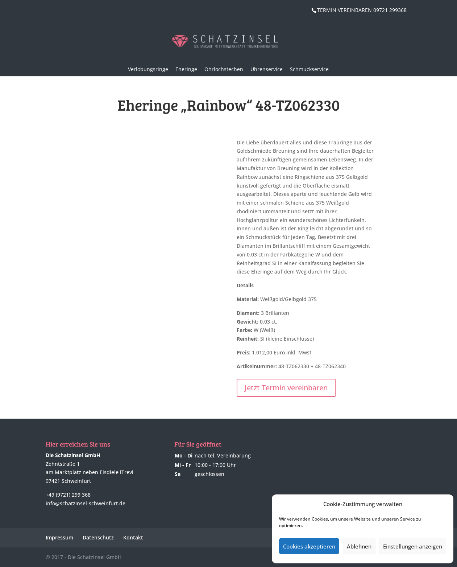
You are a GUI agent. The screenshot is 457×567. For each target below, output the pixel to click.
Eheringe (186, 69)
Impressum (59, 537)
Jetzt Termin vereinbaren (286, 388)
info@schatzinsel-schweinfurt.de (85, 503)
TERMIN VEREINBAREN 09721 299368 (362, 10)
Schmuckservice (309, 69)
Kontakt (133, 537)
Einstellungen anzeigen (412, 546)
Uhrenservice (266, 69)
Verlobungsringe (148, 69)
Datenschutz (98, 537)
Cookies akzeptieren (309, 546)
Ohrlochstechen (223, 69)
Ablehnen (359, 546)
